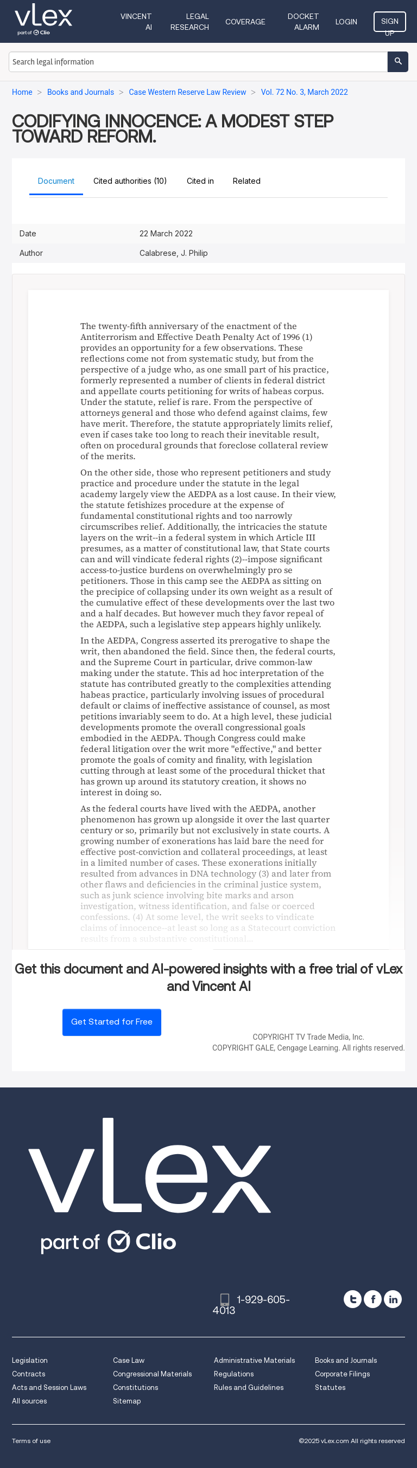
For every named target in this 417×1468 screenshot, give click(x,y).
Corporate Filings (342, 1374)
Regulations (234, 1374)
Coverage (245, 21)
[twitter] (353, 1299)
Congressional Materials (152, 1374)
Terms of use (31, 1440)
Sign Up (390, 24)
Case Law (128, 1360)
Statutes (330, 1387)
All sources (29, 1401)
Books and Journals (346, 1360)
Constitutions (135, 1387)
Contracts (28, 1374)
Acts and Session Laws (49, 1387)
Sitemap (127, 1401)
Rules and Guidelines (248, 1387)
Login (346, 21)
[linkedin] (393, 1299)
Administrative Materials (254, 1360)
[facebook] (373, 1299)
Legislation (30, 1360)
